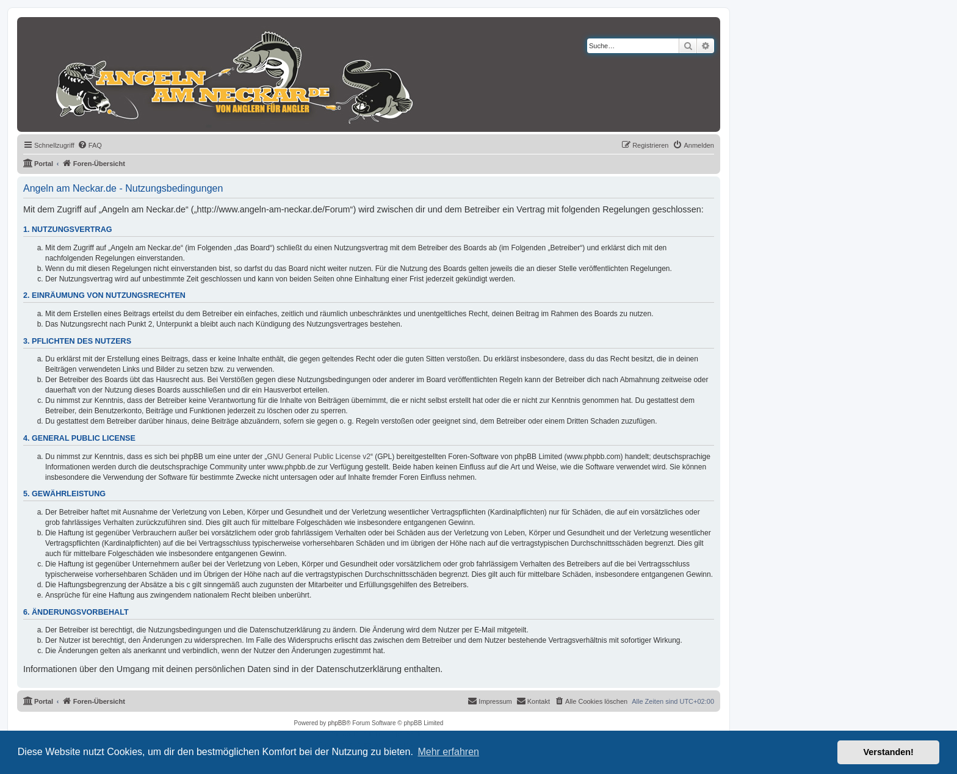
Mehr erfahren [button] (448, 752)
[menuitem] (90, 145)
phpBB (337, 723)
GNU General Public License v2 (318, 456)
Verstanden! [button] (889, 752)
